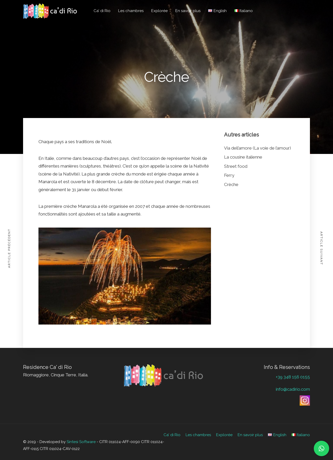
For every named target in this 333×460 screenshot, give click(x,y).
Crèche (231, 184)
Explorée (159, 10)
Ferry (229, 175)
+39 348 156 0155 (293, 376)
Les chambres (131, 10)
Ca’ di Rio (102, 10)
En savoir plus (187, 10)
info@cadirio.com (293, 389)
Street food (235, 166)
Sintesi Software (81, 441)
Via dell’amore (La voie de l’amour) (257, 148)
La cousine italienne (243, 157)
